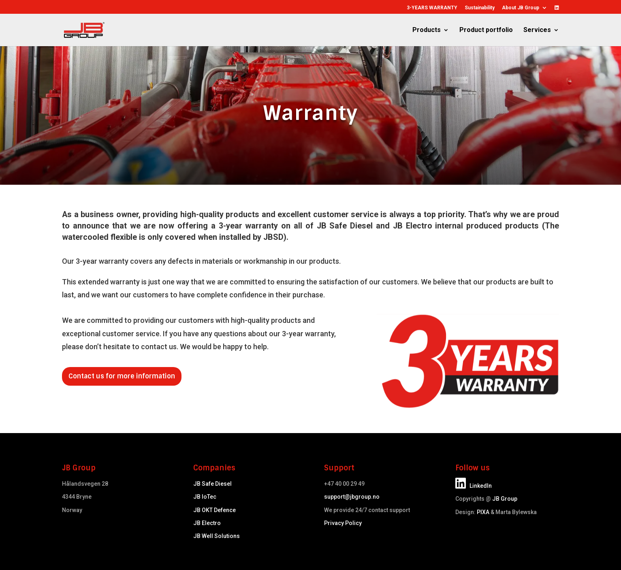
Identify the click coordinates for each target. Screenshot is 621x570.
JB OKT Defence (214, 510)
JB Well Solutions (216, 536)
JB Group (504, 498)
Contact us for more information (121, 376)
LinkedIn (473, 485)
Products (426, 30)
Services (537, 30)
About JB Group (520, 8)
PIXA (483, 512)
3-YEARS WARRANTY (432, 8)
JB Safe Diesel (212, 483)
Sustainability (480, 8)
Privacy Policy (343, 523)
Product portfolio (486, 30)
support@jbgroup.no (352, 496)
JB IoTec (204, 496)
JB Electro (207, 523)
